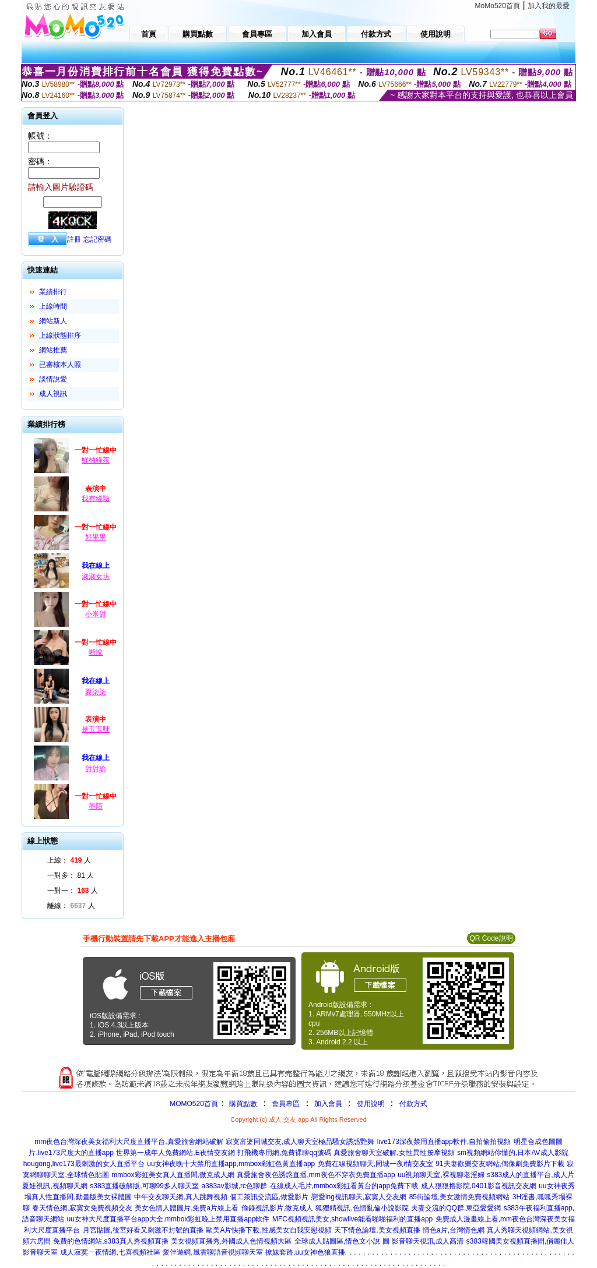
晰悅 (96, 652)
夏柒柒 (95, 692)
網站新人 (53, 321)
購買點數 (242, 1104)
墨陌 (96, 806)
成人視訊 (53, 394)
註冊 (74, 239)
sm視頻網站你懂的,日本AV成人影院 (512, 1153)
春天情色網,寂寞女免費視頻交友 (82, 1208)
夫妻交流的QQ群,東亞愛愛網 (456, 1208)
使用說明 (371, 1104)
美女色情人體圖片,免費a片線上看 (186, 1208)
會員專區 (286, 1104)
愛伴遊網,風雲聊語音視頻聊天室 (212, 1252)
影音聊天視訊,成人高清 (427, 1241)
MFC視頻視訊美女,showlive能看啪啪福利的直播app (352, 1219)
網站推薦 (53, 350)
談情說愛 (53, 379)
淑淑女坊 (96, 577)
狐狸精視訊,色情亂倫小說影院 (361, 1208)
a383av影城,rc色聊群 (234, 1186)
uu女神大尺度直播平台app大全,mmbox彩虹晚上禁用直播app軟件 (167, 1219)
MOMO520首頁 (194, 1104)
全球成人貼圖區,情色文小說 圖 (341, 1241)
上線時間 (53, 306)
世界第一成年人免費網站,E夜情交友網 (175, 1153)
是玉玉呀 (96, 729)
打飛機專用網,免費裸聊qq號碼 (284, 1153)
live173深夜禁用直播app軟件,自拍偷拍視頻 (444, 1142)
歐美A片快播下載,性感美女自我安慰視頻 (268, 1230)
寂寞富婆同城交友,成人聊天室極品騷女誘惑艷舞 (300, 1142)
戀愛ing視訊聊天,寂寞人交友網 (358, 1197)
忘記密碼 (97, 239)
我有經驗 (96, 499)
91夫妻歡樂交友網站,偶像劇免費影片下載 (500, 1164)
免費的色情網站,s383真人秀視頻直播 (110, 1241)
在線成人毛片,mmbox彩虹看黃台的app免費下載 (344, 1186)
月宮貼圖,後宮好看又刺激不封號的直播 (143, 1230)
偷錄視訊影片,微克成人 (277, 1208)
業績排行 (53, 292)
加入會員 (328, 1104)
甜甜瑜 (95, 769)
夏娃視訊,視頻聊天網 (54, 1186)
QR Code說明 (490, 938)
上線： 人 (69, 860)
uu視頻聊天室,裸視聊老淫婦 (441, 1175)
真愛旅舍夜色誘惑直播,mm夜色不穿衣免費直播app (316, 1175)
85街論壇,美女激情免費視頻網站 (459, 1197)
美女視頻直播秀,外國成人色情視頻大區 (231, 1241)
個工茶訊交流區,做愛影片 (269, 1197)
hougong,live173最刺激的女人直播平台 (84, 1164)
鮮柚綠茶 (96, 460)
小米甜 (95, 614)
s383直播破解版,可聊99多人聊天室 (144, 1186)
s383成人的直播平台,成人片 (530, 1175)
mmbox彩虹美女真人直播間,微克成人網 (172, 1175)
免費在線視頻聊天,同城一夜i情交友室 (375, 1164)
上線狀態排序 (60, 335)
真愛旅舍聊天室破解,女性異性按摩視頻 (393, 1153)
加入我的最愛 (549, 6)
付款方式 (413, 1104)
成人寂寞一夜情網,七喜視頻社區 (110, 1252)
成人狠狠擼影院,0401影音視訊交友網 (478, 1186)
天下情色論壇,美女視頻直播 (377, 1230)
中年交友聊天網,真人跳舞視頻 (180, 1197)
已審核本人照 (60, 365)
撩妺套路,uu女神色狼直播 (305, 1252)
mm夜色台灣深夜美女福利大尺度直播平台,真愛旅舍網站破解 (128, 1142)
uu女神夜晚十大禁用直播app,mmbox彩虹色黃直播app (231, 1164)
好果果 (95, 537)
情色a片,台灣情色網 (453, 1230)
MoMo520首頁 (497, 6)
